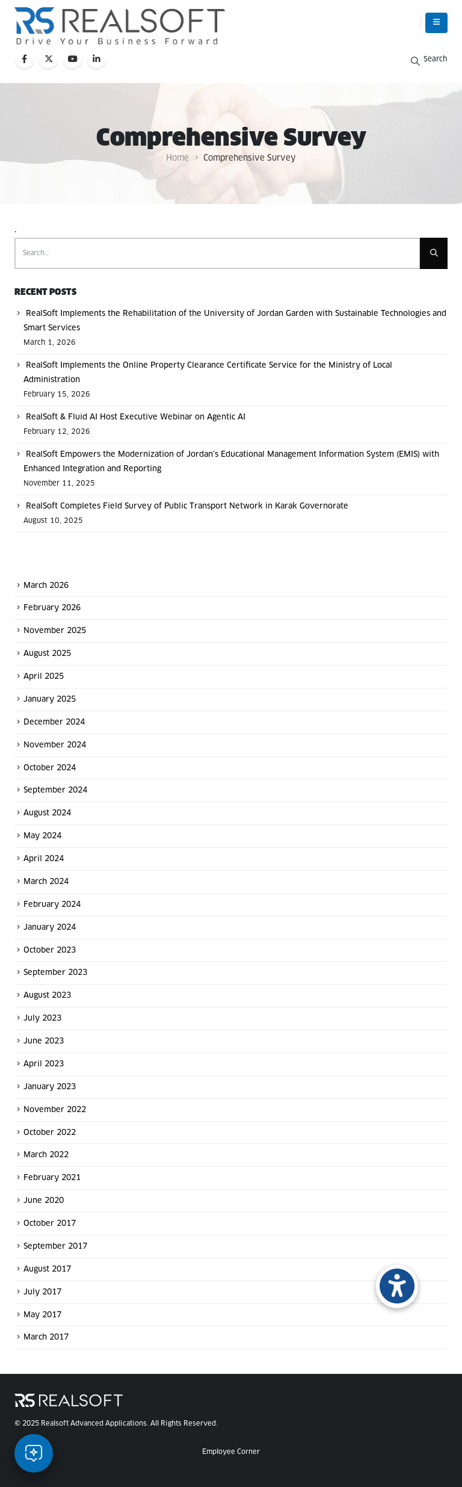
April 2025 (43, 677)
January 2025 (49, 699)
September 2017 (55, 1247)
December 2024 (54, 722)
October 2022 (49, 1132)
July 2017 (42, 1292)
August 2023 (47, 996)
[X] (48, 59)
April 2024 (43, 859)
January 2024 (49, 928)
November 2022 (54, 1110)
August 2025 (47, 654)
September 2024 (55, 790)
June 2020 (43, 1201)
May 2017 (42, 1315)
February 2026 (52, 608)
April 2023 (43, 1064)
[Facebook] (24, 59)
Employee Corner (231, 1451)
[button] (436, 23)
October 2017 (49, 1224)
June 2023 (43, 1041)
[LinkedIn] (96, 59)
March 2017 (46, 1337)
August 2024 (47, 813)
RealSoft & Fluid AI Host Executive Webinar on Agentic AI (135, 417)
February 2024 (52, 905)
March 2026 (46, 585)
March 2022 (46, 1155)
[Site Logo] (119, 26)
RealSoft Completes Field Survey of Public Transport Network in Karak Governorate (187, 506)
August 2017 (47, 1269)
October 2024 (49, 767)
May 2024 (42, 836)
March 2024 (46, 882)
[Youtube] (72, 59)
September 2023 (55, 973)
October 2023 (49, 950)
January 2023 (49, 1087)
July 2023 (42, 1018)
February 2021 (52, 1178)
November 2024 (54, 745)
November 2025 (54, 631)
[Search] (434, 253)
